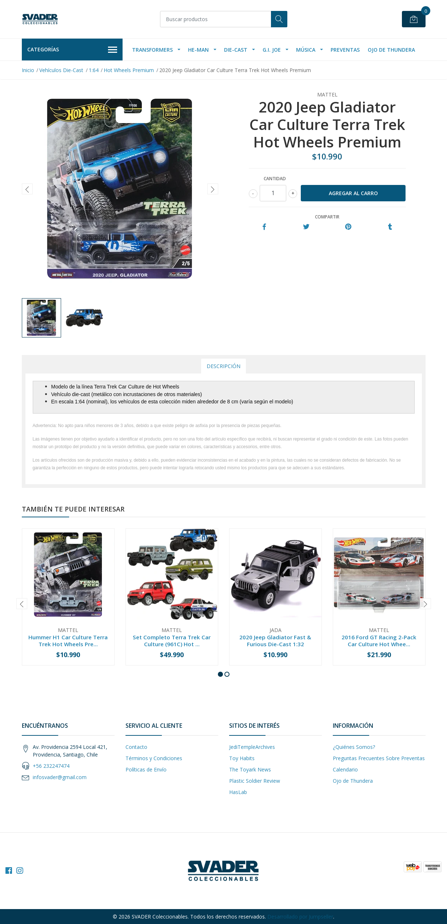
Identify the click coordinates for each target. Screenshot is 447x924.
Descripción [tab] (223, 366)
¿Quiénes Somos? (354, 746)
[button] (220, 674)
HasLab (238, 792)
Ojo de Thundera (391, 49)
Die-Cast (235, 49)
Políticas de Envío (146, 769)
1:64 (94, 70)
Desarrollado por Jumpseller (300, 916)
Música (305, 49)
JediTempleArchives (252, 746)
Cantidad (275, 178)
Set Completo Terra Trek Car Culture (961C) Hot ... (172, 640)
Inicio (28, 70)
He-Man (198, 49)
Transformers (152, 49)
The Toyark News (250, 769)
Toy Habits (242, 758)
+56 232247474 (51, 765)
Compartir (327, 217)
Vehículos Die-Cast (61, 70)
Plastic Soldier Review (254, 780)
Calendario (345, 769)
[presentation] (27, 188)
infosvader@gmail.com (60, 777)
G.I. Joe (272, 49)
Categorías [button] (72, 50)
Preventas (345, 49)
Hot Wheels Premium (129, 70)
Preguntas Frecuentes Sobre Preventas (379, 758)
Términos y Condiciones (153, 758)
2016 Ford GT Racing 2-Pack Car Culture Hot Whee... (379, 640)
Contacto (136, 746)
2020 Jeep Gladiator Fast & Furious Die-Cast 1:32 (275, 640)
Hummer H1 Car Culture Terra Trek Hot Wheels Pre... (68, 640)
